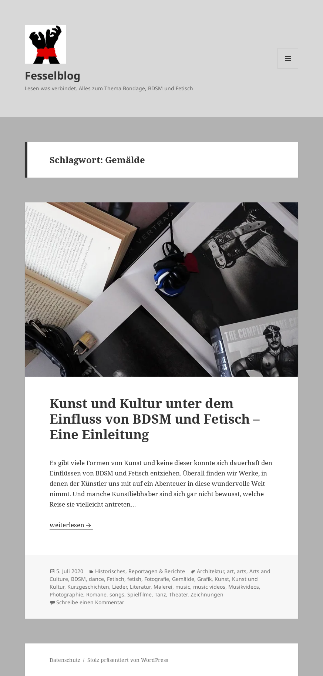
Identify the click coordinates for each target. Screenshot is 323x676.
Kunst (222, 578)
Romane (96, 594)
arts (241, 571)
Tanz (160, 594)
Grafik (204, 578)
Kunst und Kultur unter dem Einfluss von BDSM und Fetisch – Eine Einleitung (155, 418)
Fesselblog (52, 75)
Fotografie (156, 578)
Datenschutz (65, 659)
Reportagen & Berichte (156, 571)
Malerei (163, 586)
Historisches (110, 571)
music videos (209, 586)
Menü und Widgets (288, 68)
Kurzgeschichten (88, 586)
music (182, 586)
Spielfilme (139, 594)
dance (96, 578)
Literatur (140, 586)
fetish (134, 578)
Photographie (66, 594)
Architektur (210, 571)
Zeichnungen (207, 594)
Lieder (119, 586)
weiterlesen (71, 525)
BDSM (78, 578)
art (230, 571)
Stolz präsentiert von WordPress (127, 659)
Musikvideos (243, 586)
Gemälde (183, 578)
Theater (178, 594)
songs (117, 594)
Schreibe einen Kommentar (90, 602)
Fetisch (115, 578)
